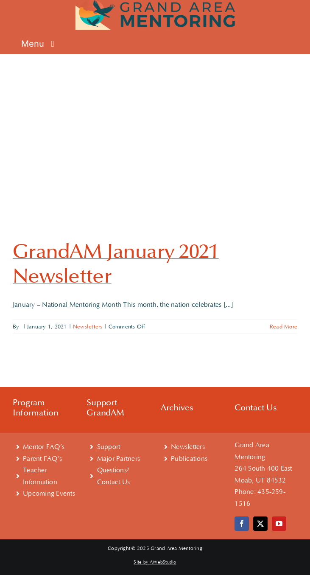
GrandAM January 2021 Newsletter (116, 264)
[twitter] (260, 523)
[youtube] (279, 523)
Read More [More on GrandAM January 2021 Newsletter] (283, 327)
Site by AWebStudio (155, 562)
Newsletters (88, 327)
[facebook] (242, 523)
